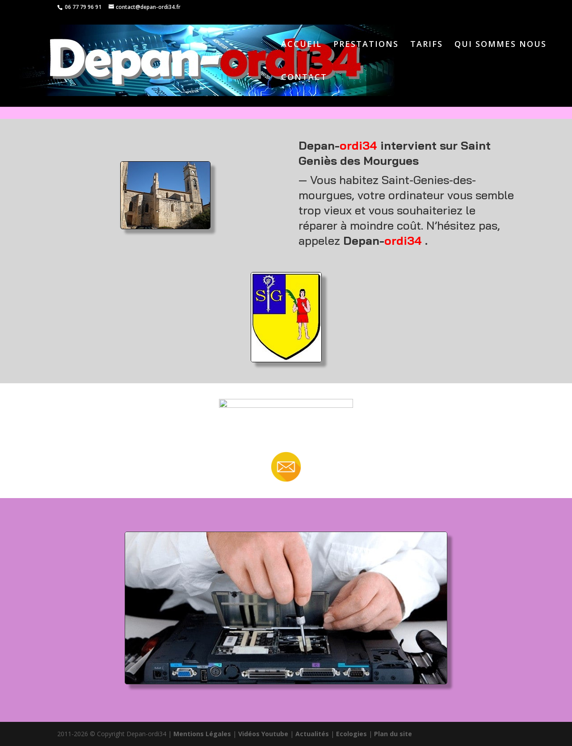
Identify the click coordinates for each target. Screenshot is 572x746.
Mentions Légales (202, 733)
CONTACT (304, 78)
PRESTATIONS (366, 45)
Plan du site (393, 733)
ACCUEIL (301, 45)
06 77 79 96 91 (82, 7)
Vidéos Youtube (263, 733)
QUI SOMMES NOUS (500, 45)
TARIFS (426, 45)
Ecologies (351, 733)
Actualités (312, 733)
